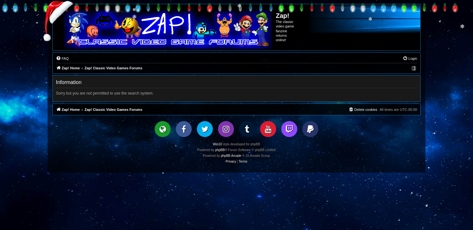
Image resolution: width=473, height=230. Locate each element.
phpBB (220, 150)
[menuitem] (62, 58)
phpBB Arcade (231, 155)
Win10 (217, 144)
